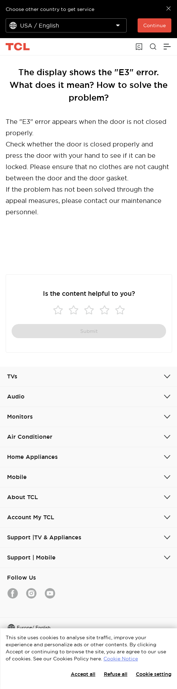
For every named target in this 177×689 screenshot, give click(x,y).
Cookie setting (153, 674)
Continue (154, 25)
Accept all (83, 674)
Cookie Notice (120, 658)
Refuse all (115, 674)
